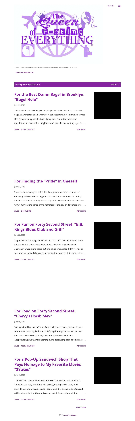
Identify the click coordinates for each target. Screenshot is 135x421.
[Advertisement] (50, 155)
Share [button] (16, 129)
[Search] (110, 6)
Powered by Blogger (67, 415)
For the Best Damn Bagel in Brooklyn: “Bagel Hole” (49, 97)
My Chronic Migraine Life (25, 72)
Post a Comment (27, 129)
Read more (81, 129)
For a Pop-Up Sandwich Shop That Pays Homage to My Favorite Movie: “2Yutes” (47, 364)
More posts (81, 407)
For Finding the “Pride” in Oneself (45, 181)
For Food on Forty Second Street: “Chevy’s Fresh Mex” (44, 313)
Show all (115, 84)
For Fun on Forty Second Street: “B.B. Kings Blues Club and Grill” (48, 227)
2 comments (26, 211)
